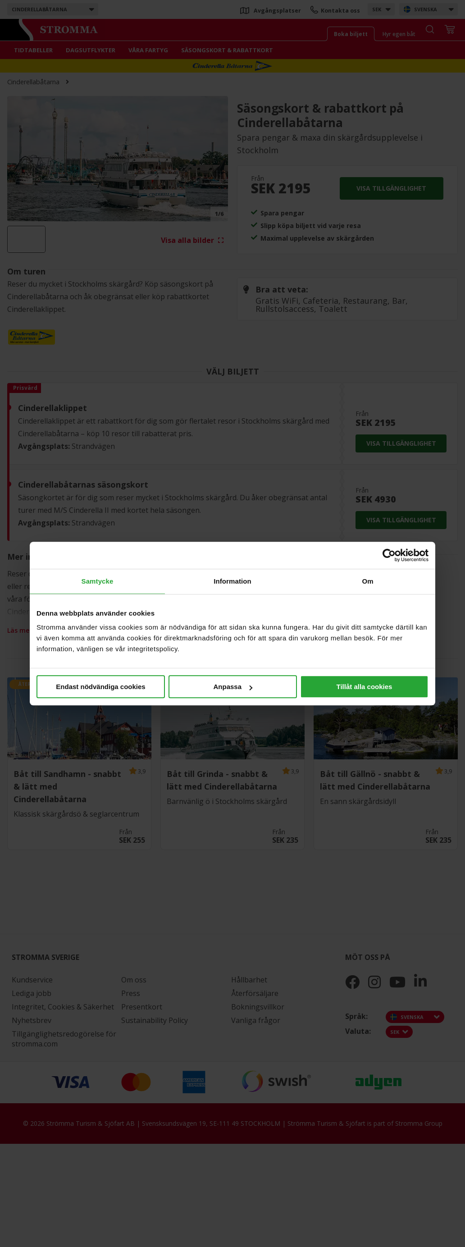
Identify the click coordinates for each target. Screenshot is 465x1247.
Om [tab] (367, 581)
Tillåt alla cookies (364, 686)
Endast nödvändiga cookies (100, 686)
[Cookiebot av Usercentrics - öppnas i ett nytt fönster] (389, 555)
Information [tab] (232, 581)
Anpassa (232, 686)
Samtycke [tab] (98, 581)
